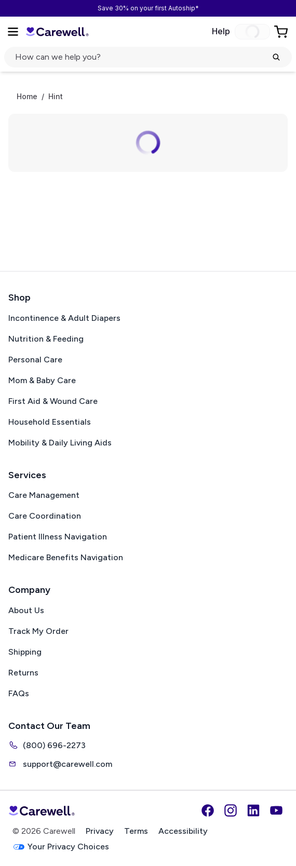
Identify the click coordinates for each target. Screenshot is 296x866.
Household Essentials (49, 422)
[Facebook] (207, 810)
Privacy (100, 831)
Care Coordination (44, 516)
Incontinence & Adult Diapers (64, 318)
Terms (136, 831)
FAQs (18, 693)
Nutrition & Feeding (46, 339)
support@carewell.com (60, 764)
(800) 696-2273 (47, 745)
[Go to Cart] (282, 32)
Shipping (25, 652)
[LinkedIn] (253, 810)
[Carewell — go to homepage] (57, 31)
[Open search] (148, 57)
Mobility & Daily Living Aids (60, 443)
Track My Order (38, 631)
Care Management (43, 495)
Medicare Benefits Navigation (65, 557)
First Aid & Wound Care (53, 401)
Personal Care (35, 359)
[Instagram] (230, 810)
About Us (26, 610)
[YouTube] (276, 810)
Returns (23, 673)
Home (27, 96)
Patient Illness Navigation (57, 537)
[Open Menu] (13, 31)
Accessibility (183, 831)
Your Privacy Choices (60, 847)
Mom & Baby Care (42, 380)
